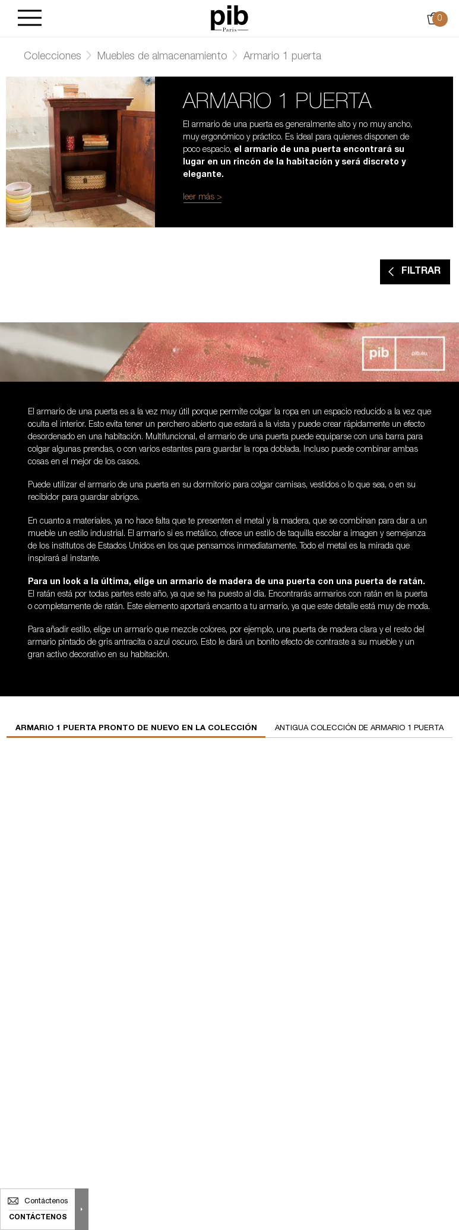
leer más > (202, 198)
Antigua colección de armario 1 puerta (359, 729)
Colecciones (52, 57)
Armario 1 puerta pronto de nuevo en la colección (136, 729)
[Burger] (30, 18)
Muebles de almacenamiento (162, 57)
